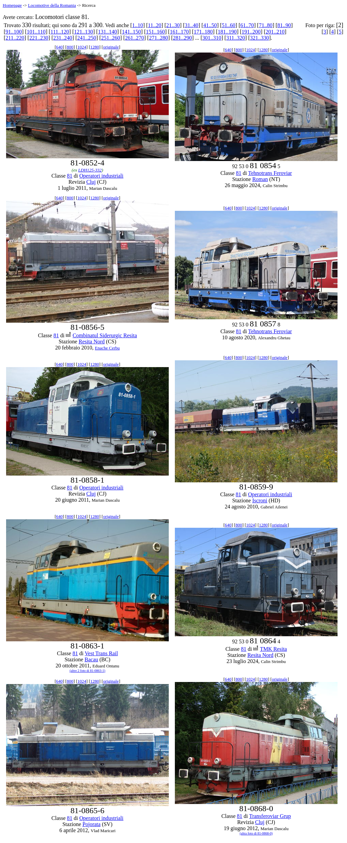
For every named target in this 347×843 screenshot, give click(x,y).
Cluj (91, 182)
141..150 (131, 32)
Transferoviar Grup (270, 816)
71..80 (265, 25)
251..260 (110, 38)
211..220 (14, 38)
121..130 (83, 32)
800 (70, 46)
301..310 (211, 38)
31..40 (191, 25)
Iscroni (259, 500)
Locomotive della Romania (52, 5)
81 (70, 176)
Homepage (12, 5)
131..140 (107, 32)
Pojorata (91, 824)
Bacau (91, 659)
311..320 (235, 38)
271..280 (158, 38)
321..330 (259, 38)
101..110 (36, 32)
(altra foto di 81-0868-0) (256, 833)
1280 (94, 46)
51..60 (229, 25)
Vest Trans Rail (101, 653)
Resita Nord (92, 341)
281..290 (182, 38)
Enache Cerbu (107, 347)
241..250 (86, 38)
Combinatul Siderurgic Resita (105, 335)
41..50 (210, 25)
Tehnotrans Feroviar (270, 173)
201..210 (275, 32)
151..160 (155, 32)
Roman (260, 179)
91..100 (13, 32)
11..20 (154, 25)
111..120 (59, 32)
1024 (81, 46)
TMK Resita (273, 649)
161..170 (179, 32)
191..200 (251, 32)
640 (59, 46)
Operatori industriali (101, 176)
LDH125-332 (90, 170)
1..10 (137, 25)
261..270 (134, 38)
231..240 (62, 38)
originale (111, 46)
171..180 (203, 32)
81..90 (284, 25)
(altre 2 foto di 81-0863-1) (87, 671)
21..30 (173, 25)
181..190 (227, 32)
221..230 (38, 38)
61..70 (247, 25)
